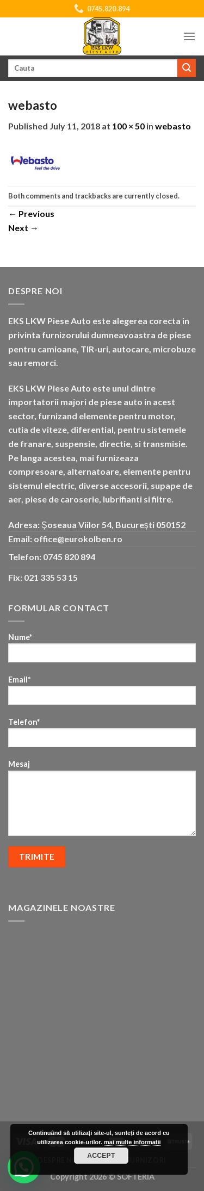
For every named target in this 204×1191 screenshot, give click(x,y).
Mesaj (102, 801)
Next (23, 227)
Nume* (102, 651)
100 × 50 (128, 126)
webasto (173, 126)
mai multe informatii (132, 1142)
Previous (31, 213)
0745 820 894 (69, 556)
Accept (101, 1155)
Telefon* (102, 736)
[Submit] (186, 68)
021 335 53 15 (51, 577)
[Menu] (189, 36)
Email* (102, 693)
